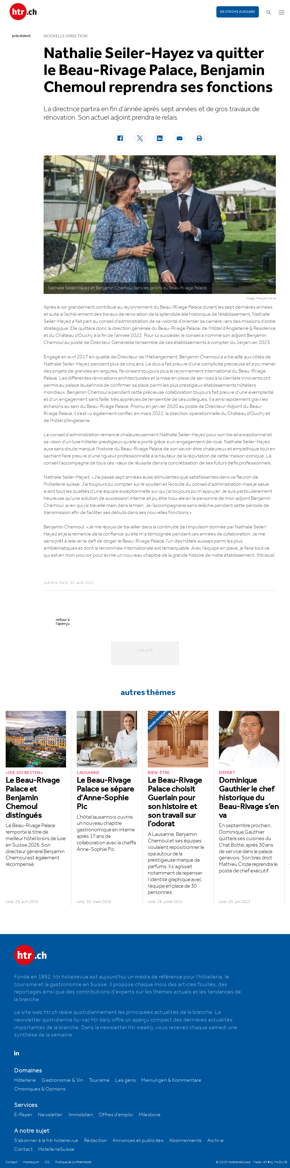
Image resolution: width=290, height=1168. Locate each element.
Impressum (31, 1162)
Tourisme (99, 1080)
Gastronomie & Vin (62, 1080)
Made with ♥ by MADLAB (270, 1162)
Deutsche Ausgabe (237, 11)
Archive (215, 1141)
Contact (23, 1149)
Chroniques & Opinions (39, 1089)
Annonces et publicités (137, 1141)
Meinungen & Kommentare (171, 1080)
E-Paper (23, 1115)
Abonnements (185, 1141)
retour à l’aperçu (63, 622)
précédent (21, 36)
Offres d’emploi (116, 1115)
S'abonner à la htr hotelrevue (46, 1141)
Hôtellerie (25, 1080)
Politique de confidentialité (73, 1162)
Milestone (150, 1115)
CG (47, 1162)
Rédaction (95, 1141)
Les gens (125, 1080)
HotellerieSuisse (56, 1149)
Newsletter (50, 1115)
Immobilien (81, 1115)
